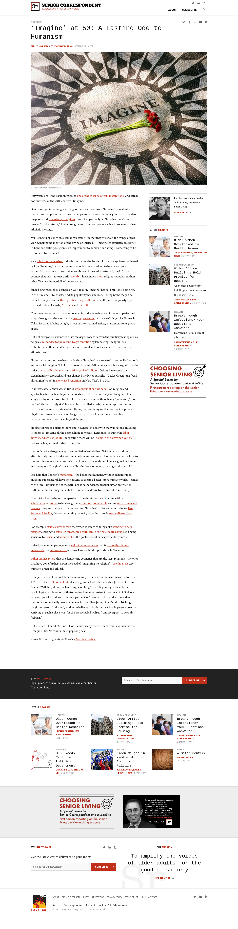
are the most (120, 564)
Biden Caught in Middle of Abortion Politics (131, 759)
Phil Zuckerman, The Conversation (52, 46)
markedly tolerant (118, 545)
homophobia (67, 537)
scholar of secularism (50, 261)
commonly (87, 503)
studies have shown (59, 527)
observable (100, 503)
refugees (36, 532)
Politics (61, 749)
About (172, 10)
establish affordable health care (75, 532)
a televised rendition (68, 381)
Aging (180, 749)
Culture (36, 22)
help (129, 527)
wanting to (119, 527)
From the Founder (71, 897)
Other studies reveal (43, 559)
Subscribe (192, 680)
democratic (37, 550)
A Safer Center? (191, 753)
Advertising (98, 897)
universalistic (58, 550)
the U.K (83, 305)
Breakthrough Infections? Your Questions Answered (189, 321)
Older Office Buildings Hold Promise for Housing (187, 274)
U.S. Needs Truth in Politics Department (65, 759)
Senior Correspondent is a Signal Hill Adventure (89, 905)
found (54, 503)
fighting (100, 532)
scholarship (38, 503)
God (94, 587)
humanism (66, 475)
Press (86, 897)
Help (143, 897)
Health (178, 236)
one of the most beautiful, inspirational (101, 196)
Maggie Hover (185, 757)
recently (74, 276)
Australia (67, 305)
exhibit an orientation (84, 545)
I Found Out (60, 582)
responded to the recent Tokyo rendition (66, 342)
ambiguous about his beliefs (92, 389)
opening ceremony (84, 318)
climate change (114, 532)
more (100, 276)
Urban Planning (184, 265)
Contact (152, 897)
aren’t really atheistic (50, 370)
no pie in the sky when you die (114, 438)
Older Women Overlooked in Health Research (188, 244)
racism (49, 537)
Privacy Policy (114, 897)
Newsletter (190, 10)
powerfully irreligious (61, 219)
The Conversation (85, 639)
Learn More (181, 212)
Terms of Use (131, 897)
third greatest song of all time (78, 300)
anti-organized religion (84, 370)
